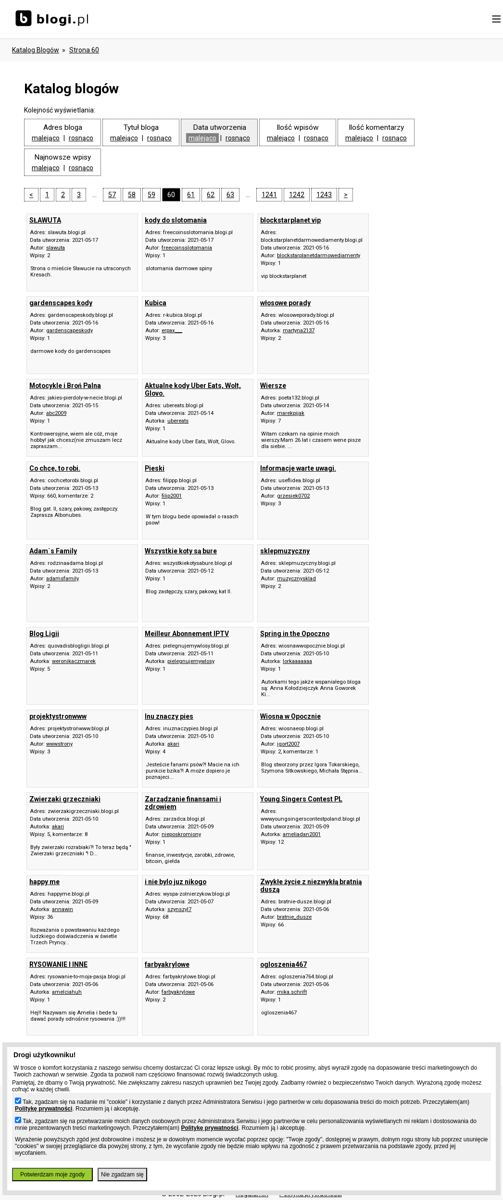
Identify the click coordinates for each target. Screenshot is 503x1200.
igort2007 (288, 744)
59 (151, 195)
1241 (269, 195)
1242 (296, 195)
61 (191, 195)
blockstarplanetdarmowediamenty (318, 255)
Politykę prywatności (43, 1108)
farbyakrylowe (178, 992)
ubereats (178, 421)
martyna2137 (298, 330)
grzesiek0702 (293, 496)
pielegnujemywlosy (190, 661)
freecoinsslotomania (187, 248)
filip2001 (172, 496)
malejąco (46, 138)
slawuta (55, 248)
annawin (62, 909)
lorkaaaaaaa (297, 661)
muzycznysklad (296, 578)
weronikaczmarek (74, 661)
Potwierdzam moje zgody (52, 1174)
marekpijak (290, 413)
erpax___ (172, 330)
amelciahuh (67, 992)
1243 (324, 195)
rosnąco (81, 138)
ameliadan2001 (302, 834)
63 (230, 195)
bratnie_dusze (294, 917)
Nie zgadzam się (122, 1174)
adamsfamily (62, 578)
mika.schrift (292, 992)
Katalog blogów (35, 50)
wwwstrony (59, 744)
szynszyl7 (179, 909)
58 (132, 195)
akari (173, 744)
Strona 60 (84, 50)
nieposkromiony (181, 834)
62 (210, 195)
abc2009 (56, 413)
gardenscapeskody (69, 330)
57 (112, 195)
